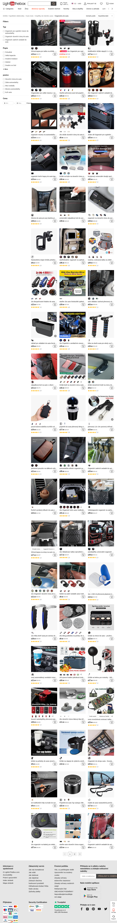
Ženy (26, 9)
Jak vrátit (32, 872)
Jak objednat (33, 878)
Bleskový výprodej (38, 9)
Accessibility (7, 875)
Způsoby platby (34, 891)
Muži (19, 9)
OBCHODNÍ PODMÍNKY (63, 891)
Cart (114, 904)
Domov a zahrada (93, 9)
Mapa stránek (8, 883)
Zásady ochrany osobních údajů (64, 884)
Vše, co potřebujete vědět (64, 870)
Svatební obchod (54, 9)
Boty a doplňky (78, 9)
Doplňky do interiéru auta (44, 16)
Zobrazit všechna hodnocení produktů (36, 882)
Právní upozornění (10, 878)
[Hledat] (39, 4)
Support (113, 918)
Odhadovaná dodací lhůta (38, 886)
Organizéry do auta (61, 16)
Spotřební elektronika (17, 16)
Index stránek (8, 880)
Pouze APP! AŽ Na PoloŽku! (66, 3)
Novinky (66, 9)
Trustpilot (60, 902)
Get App (113, 912)
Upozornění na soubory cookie (63, 873)
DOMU (6, 16)
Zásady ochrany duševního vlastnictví (62, 879)
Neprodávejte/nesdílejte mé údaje (63, 895)
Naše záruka (33, 889)
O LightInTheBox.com (11, 872)
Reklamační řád (60, 889)
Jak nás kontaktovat (36, 870)
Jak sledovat (33, 875)
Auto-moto (30, 16)
